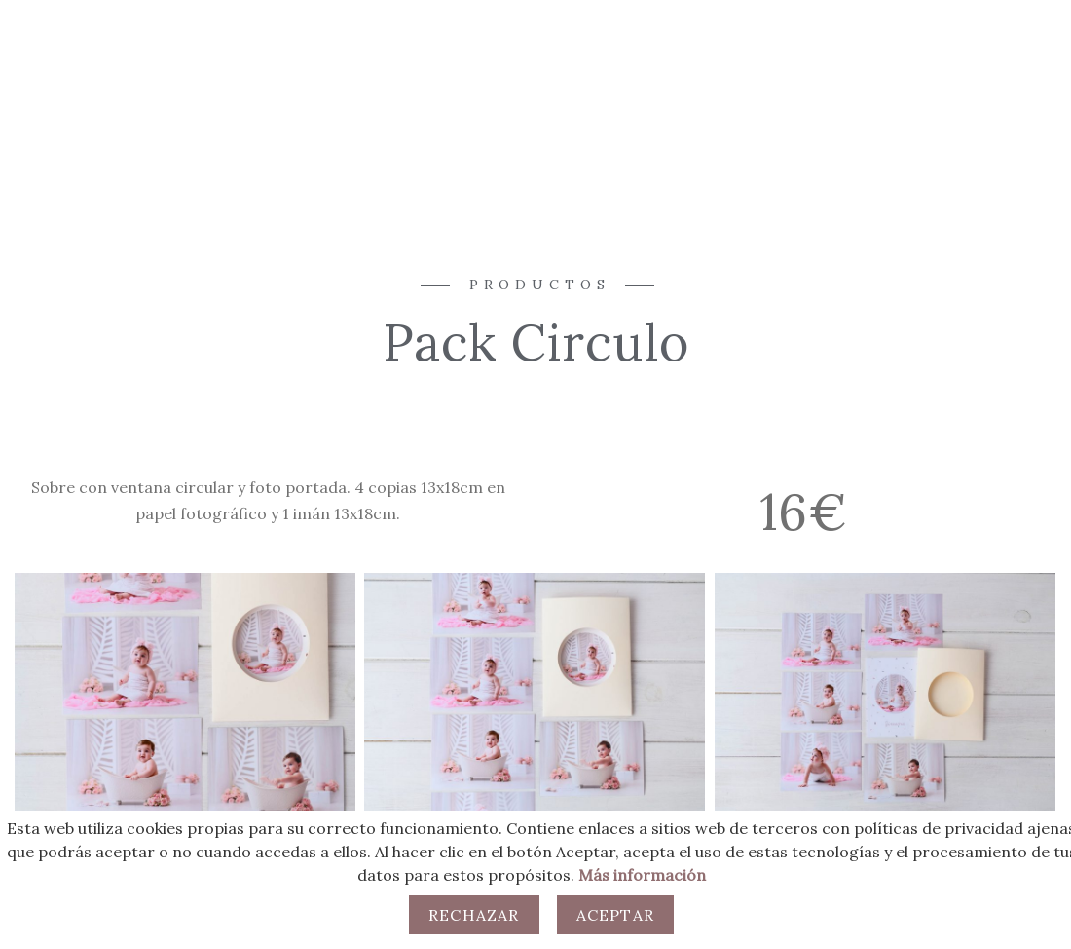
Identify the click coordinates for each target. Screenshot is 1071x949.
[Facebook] (962, 84)
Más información (642, 875)
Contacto (635, 90)
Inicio (344, 90)
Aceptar (615, 915)
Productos (529, 90)
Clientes (733, 90)
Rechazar (474, 915)
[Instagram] (996, 84)
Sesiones (426, 90)
